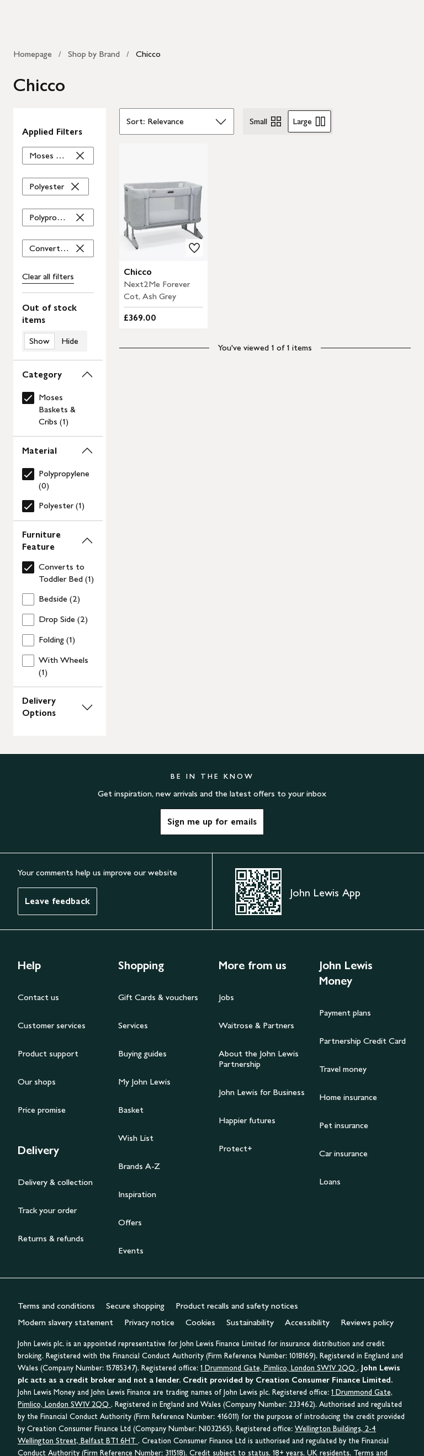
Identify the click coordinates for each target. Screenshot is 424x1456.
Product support (48, 1053)
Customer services (52, 1025)
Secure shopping (135, 1305)
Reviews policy (367, 1322)
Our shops (37, 1081)
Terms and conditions (56, 1305)
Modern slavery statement (65, 1322)
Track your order (47, 1210)
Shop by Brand (94, 54)
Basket (131, 1109)
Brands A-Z (139, 1166)
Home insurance (348, 1097)
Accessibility (307, 1322)
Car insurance (343, 1153)
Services (133, 1025)
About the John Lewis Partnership (259, 1058)
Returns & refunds (51, 1238)
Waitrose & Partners (256, 1025)
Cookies (200, 1322)
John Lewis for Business (262, 1092)
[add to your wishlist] (194, 248)
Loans (330, 1181)
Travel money (343, 1069)
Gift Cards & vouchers (158, 997)
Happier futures (247, 1120)
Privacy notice (149, 1322)
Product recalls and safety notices (237, 1305)
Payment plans (345, 1012)
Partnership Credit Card (362, 1040)
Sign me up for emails (212, 821)
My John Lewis (144, 1081)
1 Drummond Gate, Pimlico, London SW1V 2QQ (278, 1368)
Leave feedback (57, 901)
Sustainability (250, 1322)
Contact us (38, 997)
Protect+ (235, 1148)
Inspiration (137, 1194)
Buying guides (142, 1053)
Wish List (135, 1138)
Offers (130, 1222)
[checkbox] (58, 409)
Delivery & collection (55, 1182)
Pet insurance (343, 1125)
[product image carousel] (163, 202)
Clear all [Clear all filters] (48, 276)
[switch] (58, 327)
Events (131, 1250)
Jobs (226, 997)
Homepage (32, 54)
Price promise (42, 1109)
